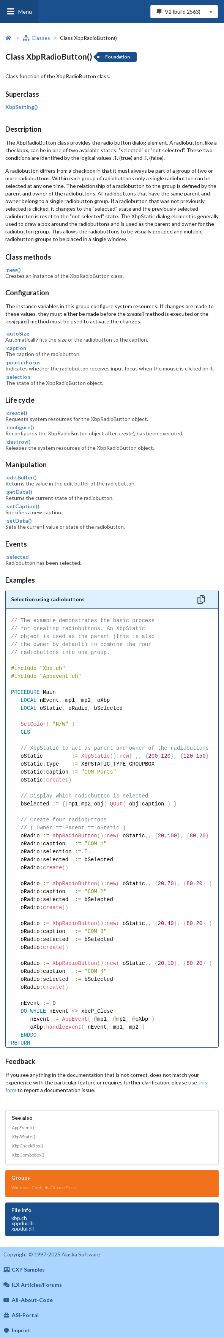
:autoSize (17, 334)
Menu (19, 12)
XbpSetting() (21, 107)
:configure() (19, 427)
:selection (17, 377)
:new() (13, 270)
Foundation (117, 57)
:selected (17, 557)
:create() (16, 413)
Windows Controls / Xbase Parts (43, 1187)
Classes (36, 38)
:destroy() (18, 442)
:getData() (18, 492)
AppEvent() (23, 1127)
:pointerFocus (23, 362)
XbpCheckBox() (27, 1146)
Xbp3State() (23, 1136)
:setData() (18, 521)
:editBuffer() (21, 477)
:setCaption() (22, 506)
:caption (15, 348)
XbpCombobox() (28, 1155)
